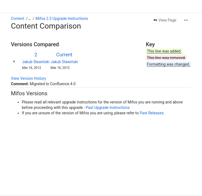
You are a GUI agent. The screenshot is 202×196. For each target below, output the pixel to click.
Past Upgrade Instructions (107, 107)
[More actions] (186, 20)
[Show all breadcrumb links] (29, 18)
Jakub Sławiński (36, 62)
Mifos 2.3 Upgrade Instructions (62, 18)
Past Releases (152, 113)
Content (17, 18)
